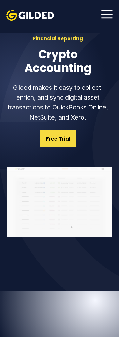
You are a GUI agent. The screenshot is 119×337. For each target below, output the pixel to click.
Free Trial (58, 138)
